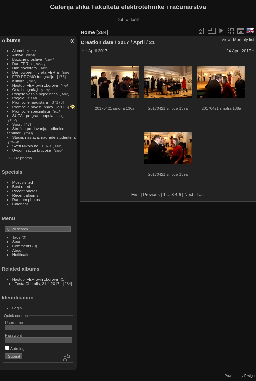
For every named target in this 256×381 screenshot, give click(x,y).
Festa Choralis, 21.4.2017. (38, 283)
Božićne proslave (27, 59)
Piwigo (249, 376)
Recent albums (25, 195)
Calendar (20, 204)
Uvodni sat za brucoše (31, 150)
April (139, 42)
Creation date (97, 42)
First (135, 194)
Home (88, 32)
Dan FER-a (22, 63)
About (17, 250)
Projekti (18, 98)
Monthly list (243, 39)
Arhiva (17, 55)
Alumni (18, 50)
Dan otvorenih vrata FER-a (35, 72)
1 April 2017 (96, 50)
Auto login (16, 348)
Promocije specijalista (31, 111)
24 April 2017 (238, 50)
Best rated (21, 186)
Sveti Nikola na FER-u (31, 146)
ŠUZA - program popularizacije (39, 115)
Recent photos (25, 191)
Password (13, 335)
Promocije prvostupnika (32, 107)
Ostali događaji (25, 89)
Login (17, 308)
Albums (11, 40)
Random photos (26, 199)
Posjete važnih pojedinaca (35, 94)
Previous (151, 194)
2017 (123, 42)
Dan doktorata (24, 68)
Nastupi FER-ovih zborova (35, 85)
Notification (22, 254)
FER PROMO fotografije (33, 76)
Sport (17, 124)
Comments (21, 246)
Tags (16, 237)
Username (14, 322)
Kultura (18, 81)
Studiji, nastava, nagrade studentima (44, 137)
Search (18, 241)
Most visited (22, 182)
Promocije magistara (30, 102)
